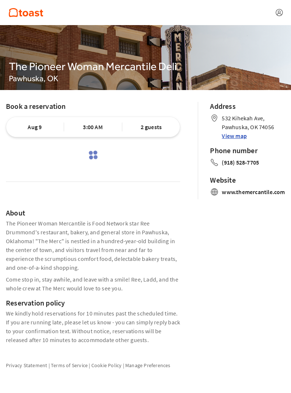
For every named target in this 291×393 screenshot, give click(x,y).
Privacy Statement (26, 365)
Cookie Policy (106, 365)
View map (234, 135)
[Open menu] (279, 12)
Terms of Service (69, 365)
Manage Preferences (148, 365)
